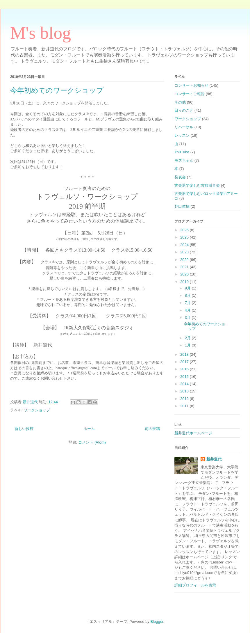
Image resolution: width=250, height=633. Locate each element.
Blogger (156, 621)
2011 (185, 406)
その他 (180, 102)
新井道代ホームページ (193, 433)
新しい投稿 (24, 428)
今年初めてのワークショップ (56, 90)
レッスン (182, 135)
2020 (185, 274)
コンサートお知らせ (191, 85)
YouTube (181, 152)
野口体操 (182, 206)
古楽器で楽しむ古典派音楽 (197, 185)
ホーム (89, 428)
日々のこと (183, 110)
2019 (185, 282)
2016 (185, 369)
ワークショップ (37, 410)
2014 (185, 384)
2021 (185, 267)
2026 (185, 230)
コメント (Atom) (92, 442)
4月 (188, 310)
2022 (185, 259)
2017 (185, 362)
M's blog (40, 32)
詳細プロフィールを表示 (195, 585)
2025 (185, 237)
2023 (185, 252)
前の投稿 (152, 428)
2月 (188, 338)
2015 (185, 376)
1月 (188, 345)
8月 (188, 295)
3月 (188, 317)
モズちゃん (183, 160)
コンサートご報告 (189, 94)
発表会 (180, 177)
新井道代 (214, 459)
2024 (185, 245)
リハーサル (183, 127)
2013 (185, 391)
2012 (185, 398)
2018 (185, 354)
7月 (188, 303)
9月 (188, 288)
